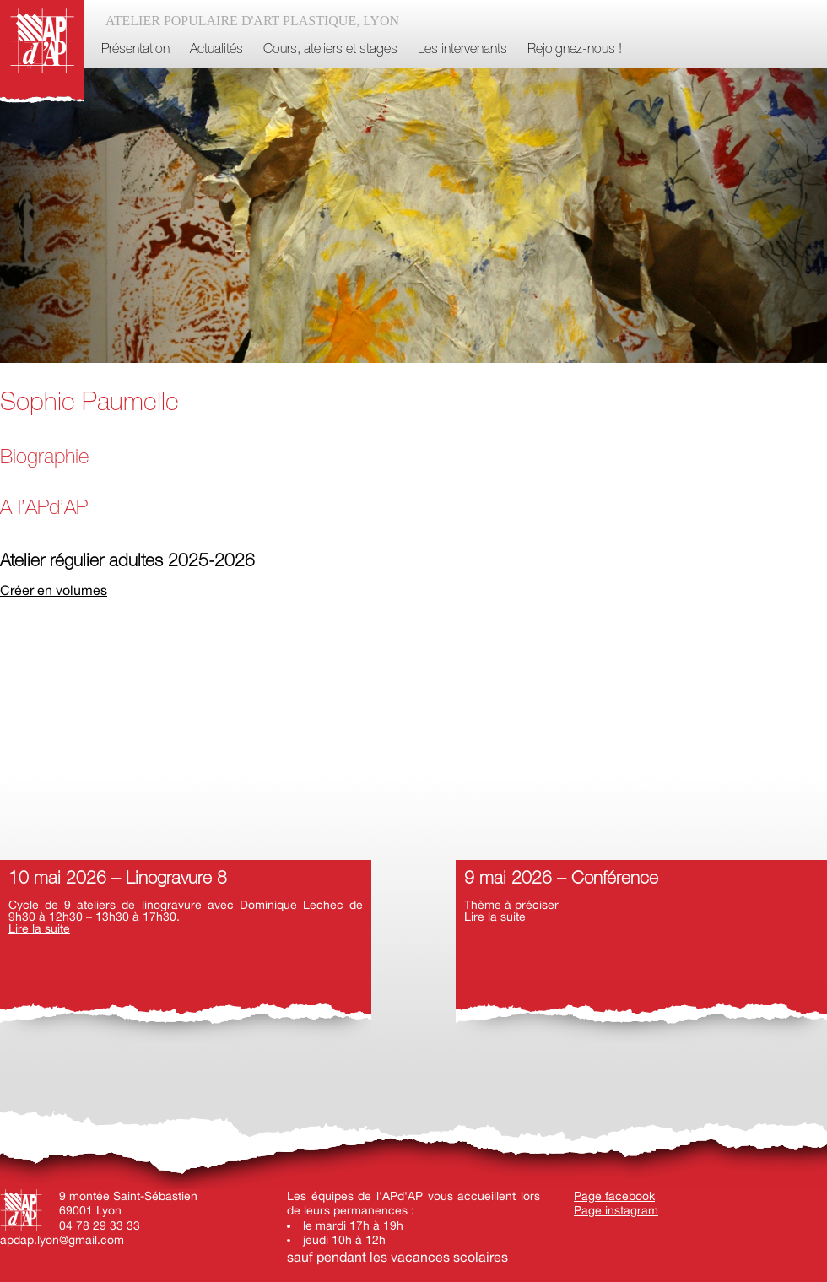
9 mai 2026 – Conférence (561, 879)
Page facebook (614, 1196)
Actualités (216, 50)
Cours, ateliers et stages (330, 50)
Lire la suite (39, 928)
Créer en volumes (53, 590)
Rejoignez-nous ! (574, 50)
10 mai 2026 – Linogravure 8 (117, 879)
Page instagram (616, 1210)
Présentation (135, 50)
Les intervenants (462, 50)
